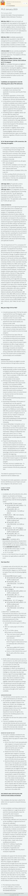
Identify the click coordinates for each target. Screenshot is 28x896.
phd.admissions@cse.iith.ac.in (17, 772)
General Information (6, 15)
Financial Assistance (18, 15)
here (8, 185)
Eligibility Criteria (5, 17)
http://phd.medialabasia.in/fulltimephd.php (14, 418)
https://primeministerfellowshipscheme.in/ (14, 398)
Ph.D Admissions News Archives (11, 885)
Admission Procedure (16, 17)
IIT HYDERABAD (10, 6)
